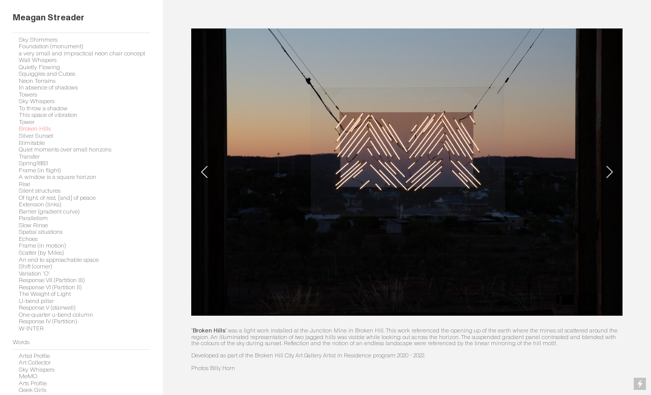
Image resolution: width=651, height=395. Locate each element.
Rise (24, 184)
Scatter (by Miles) (41, 253)
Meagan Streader (48, 17)
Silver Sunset (36, 136)
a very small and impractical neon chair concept (82, 53)
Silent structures (40, 191)
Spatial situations (41, 232)
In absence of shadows (48, 87)
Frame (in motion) (42, 245)
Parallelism (33, 218)
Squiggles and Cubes (47, 74)
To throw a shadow (43, 108)
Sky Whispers (36, 101)
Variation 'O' (34, 273)
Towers (28, 94)
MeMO (28, 376)
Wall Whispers (37, 60)
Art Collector (35, 362)
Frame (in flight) (40, 170)
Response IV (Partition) (48, 321)
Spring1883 (33, 163)
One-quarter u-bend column (56, 315)
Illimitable (32, 143)
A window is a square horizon (57, 177)
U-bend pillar (36, 301)
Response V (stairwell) (47, 307)
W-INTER (31, 328)
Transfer (29, 157)
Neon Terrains (37, 81)
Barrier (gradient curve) (49, 211)
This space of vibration (48, 115)
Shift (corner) (35, 266)
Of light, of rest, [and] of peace (57, 198)
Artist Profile (34, 356)
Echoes (28, 239)
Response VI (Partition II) (50, 287)
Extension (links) (40, 204)
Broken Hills (35, 129)
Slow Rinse (33, 225)
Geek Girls (32, 390)
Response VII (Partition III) (51, 280)
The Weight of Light (45, 294)
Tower (27, 122)
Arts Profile (33, 383)
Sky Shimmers (38, 40)
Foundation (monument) (51, 46)
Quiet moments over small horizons (65, 149)
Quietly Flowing (39, 67)
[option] (407, 172)
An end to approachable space (59, 260)
